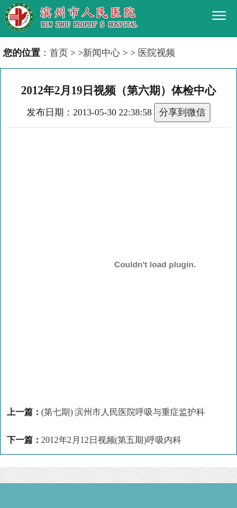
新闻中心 (101, 53)
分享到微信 (182, 112)
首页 (59, 53)
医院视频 (156, 53)
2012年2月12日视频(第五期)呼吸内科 (111, 440)
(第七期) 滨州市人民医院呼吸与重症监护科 (123, 412)
